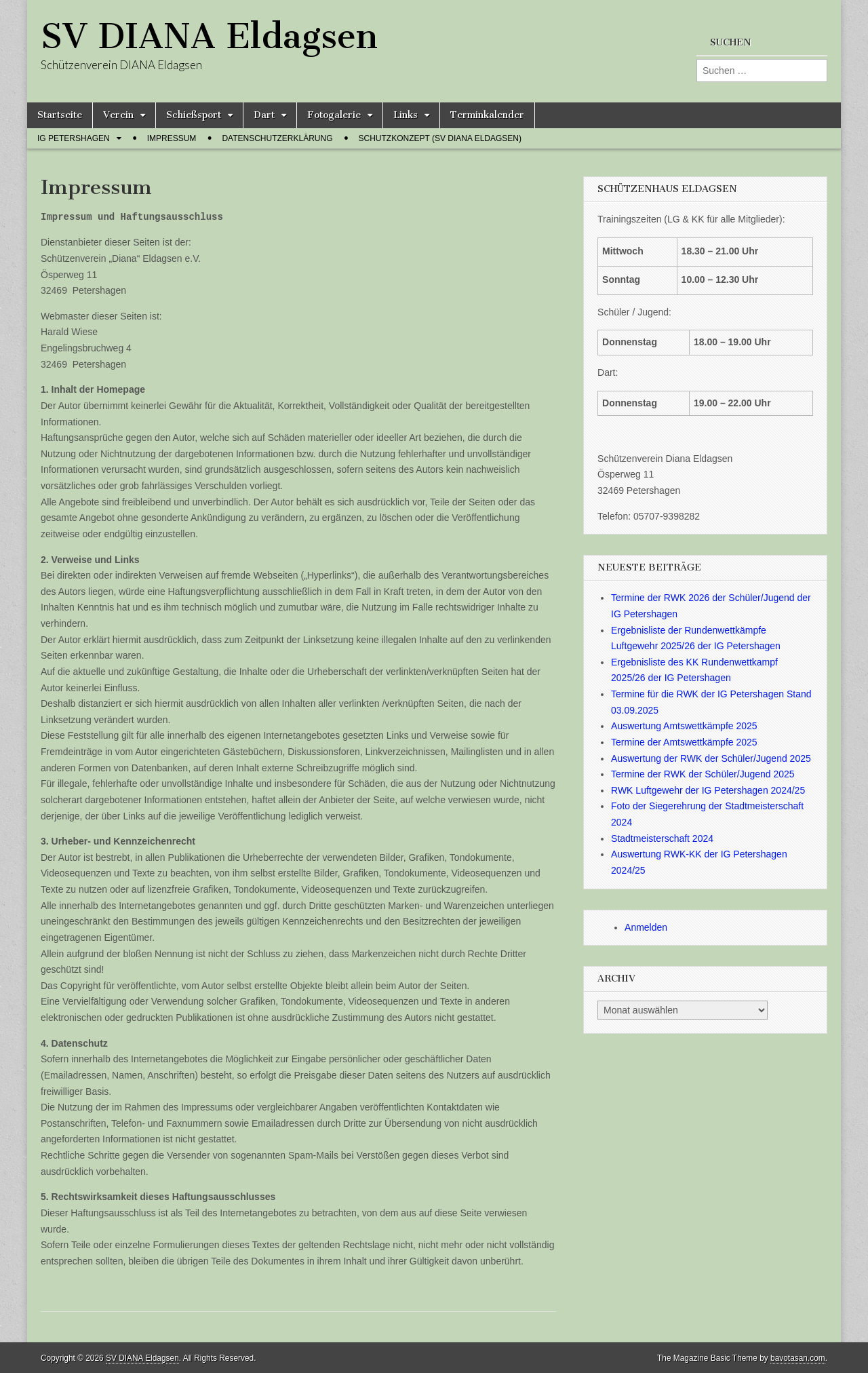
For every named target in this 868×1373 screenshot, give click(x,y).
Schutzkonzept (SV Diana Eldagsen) (440, 138)
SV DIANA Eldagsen (209, 36)
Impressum (172, 138)
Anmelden (646, 927)
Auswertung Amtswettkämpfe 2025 (684, 725)
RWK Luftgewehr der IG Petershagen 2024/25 (708, 790)
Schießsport (193, 115)
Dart (264, 115)
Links (405, 115)
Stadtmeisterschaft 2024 (662, 838)
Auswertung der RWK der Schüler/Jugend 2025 (711, 758)
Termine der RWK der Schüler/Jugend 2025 (703, 774)
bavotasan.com (797, 1358)
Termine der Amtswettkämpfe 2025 (684, 742)
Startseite (59, 115)
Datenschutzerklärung (277, 138)
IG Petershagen (73, 138)
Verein (118, 115)
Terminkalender (487, 115)
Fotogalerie (334, 115)
